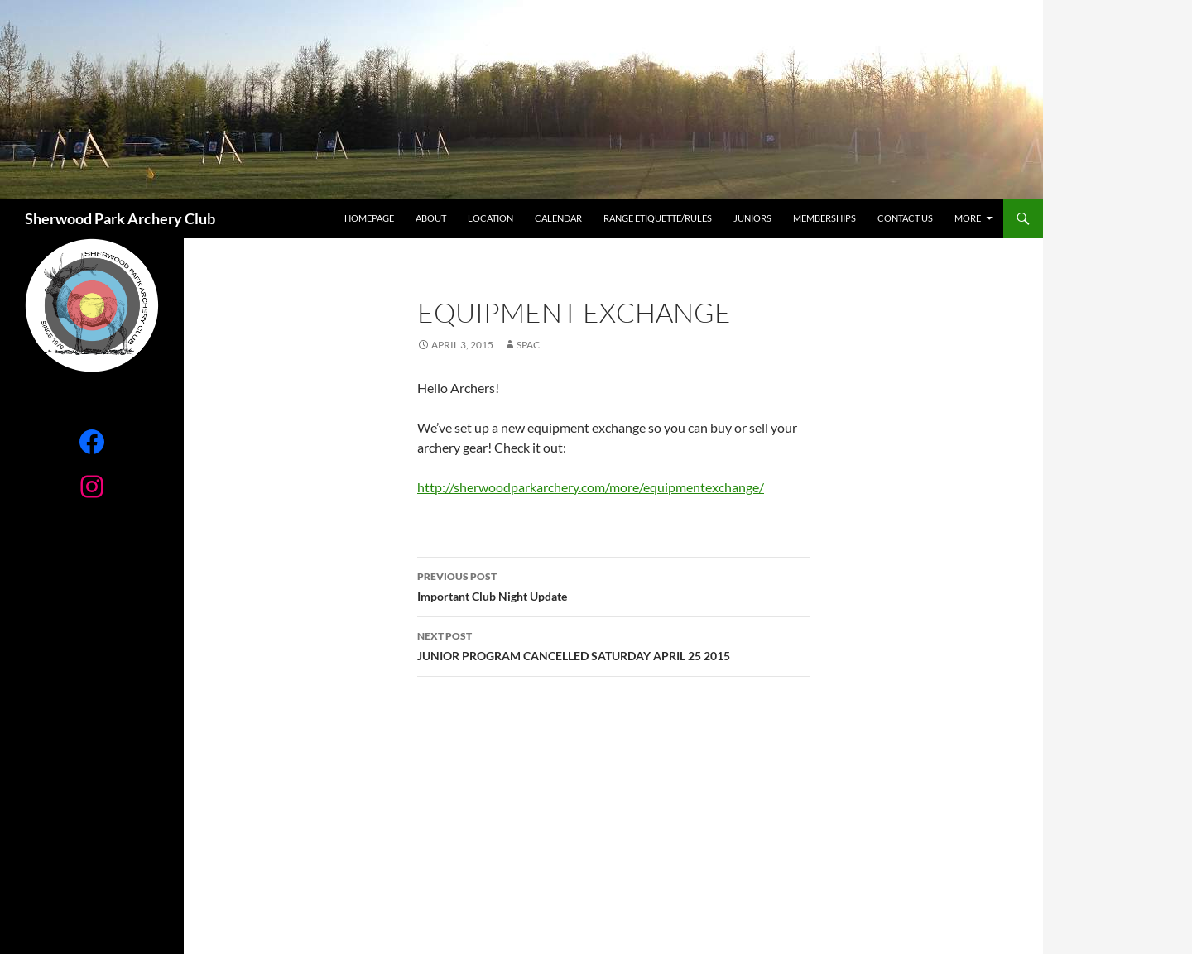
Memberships (824, 218)
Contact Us (905, 218)
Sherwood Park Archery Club (120, 218)
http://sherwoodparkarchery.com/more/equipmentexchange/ (590, 487)
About (431, 218)
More (967, 218)
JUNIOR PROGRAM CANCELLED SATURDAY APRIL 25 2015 (613, 644)
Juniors (752, 218)
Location (490, 218)
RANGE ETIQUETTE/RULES (657, 218)
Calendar (558, 218)
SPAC (528, 344)
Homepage (369, 218)
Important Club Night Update (613, 585)
